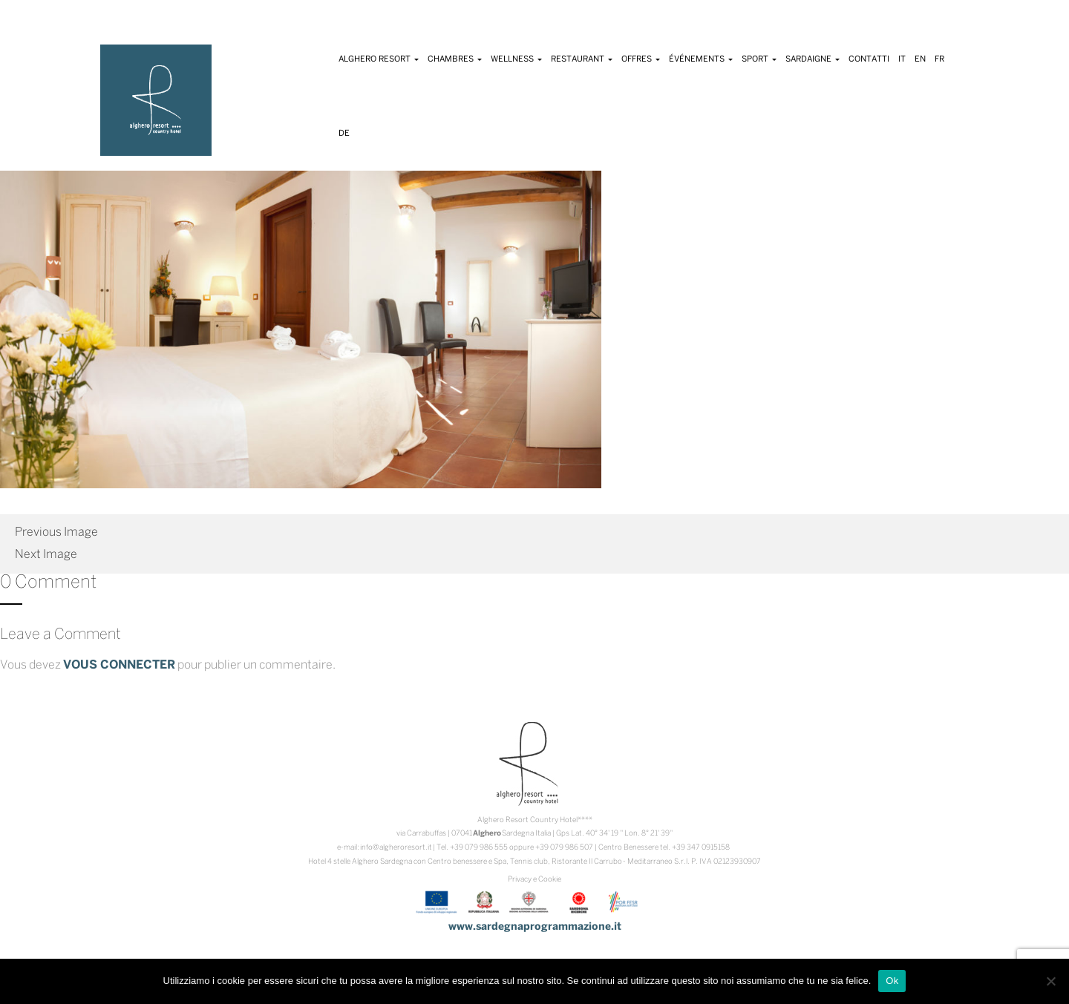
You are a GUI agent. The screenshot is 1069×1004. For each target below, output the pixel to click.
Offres (640, 59)
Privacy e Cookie (534, 879)
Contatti (869, 59)
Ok (892, 980)
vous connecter (119, 665)
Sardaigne (812, 59)
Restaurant (581, 59)
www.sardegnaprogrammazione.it (534, 927)
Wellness (516, 59)
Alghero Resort (379, 59)
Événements (701, 59)
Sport (759, 59)
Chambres (455, 59)
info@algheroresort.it (396, 847)
